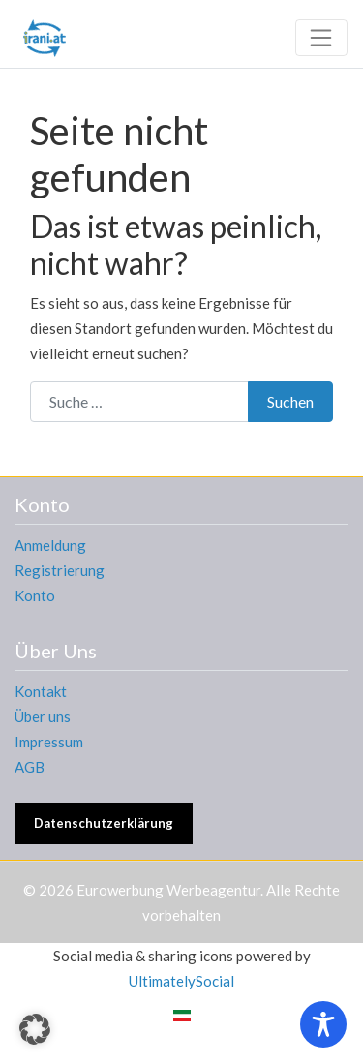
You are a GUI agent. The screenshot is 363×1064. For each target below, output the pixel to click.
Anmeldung (50, 545)
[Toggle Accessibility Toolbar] (323, 1024)
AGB (30, 766)
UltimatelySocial (181, 980)
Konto (35, 595)
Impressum (49, 741)
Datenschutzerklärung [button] (103, 823)
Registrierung (60, 570)
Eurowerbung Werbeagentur (168, 889)
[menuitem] (182, 1014)
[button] (35, 1029)
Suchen (290, 401)
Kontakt (41, 691)
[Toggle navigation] (321, 37)
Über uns (43, 716)
